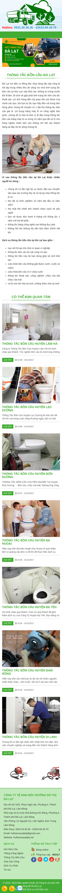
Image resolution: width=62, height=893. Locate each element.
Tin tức (7, 869)
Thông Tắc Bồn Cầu (14, 857)
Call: (4, 889)
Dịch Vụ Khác (11, 865)
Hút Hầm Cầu (11, 849)
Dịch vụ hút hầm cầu (37, 889)
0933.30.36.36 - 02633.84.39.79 (35, 27)
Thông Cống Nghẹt (13, 853)
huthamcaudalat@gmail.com (25, 833)
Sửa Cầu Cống (11, 861)
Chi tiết (8, 360)
